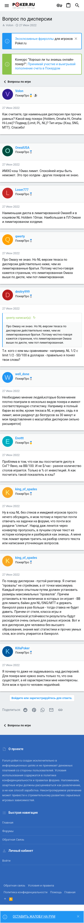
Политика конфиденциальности (25, 892)
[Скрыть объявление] (75, 39)
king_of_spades (26, 489)
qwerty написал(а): (18, 317)
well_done (22, 374)
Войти (6, 860)
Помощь (56, 892)
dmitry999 (22, 291)
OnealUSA (22, 147)
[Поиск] (77, 5)
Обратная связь (13, 839)
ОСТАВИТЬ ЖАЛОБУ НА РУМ (34, 916)
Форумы (8, 831)
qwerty (20, 236)
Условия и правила (41, 885)
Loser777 (21, 189)
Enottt (19, 438)
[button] (6, 6)
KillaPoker (22, 648)
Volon (9, 25)
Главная (7, 822)
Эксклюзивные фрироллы (35, 39)
